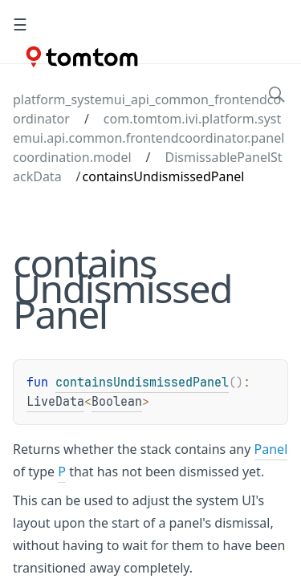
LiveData (55, 402)
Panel (271, 449)
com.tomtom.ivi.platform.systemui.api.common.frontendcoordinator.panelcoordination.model (148, 138)
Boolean (117, 402)
